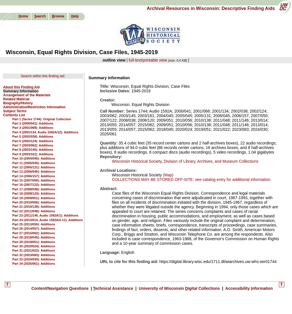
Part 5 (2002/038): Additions (32, 136)
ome (23, 16)
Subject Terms (15, 111)
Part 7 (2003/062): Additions (32, 145)
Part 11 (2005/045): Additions (33, 163)
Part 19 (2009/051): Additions (33, 198)
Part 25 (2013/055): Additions (33, 224)
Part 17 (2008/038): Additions (33, 189)
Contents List (14, 115)
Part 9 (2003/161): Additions (32, 154)
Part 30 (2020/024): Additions (33, 246)
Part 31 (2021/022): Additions (33, 250)
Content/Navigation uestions (60, 288)
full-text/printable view (148, 60)
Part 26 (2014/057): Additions (33, 228)
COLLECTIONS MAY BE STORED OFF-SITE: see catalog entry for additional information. (191, 179)
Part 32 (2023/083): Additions (33, 255)
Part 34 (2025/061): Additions (33, 263)
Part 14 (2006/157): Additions (33, 176)
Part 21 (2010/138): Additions (33, 206)
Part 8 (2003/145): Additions (32, 149)
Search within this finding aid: (43, 76)
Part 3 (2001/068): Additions (32, 127)
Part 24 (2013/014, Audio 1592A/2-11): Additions (47, 220)
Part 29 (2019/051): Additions (33, 242)
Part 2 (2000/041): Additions (32, 123)
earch (40, 16)
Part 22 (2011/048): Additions (33, 211)
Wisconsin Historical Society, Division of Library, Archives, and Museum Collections (185, 161)
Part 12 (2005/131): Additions (33, 167)
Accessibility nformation (248, 288)
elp (75, 16)
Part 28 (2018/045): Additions (33, 237)
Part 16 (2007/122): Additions (33, 184)
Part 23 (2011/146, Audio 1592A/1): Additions (45, 215)
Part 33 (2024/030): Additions (33, 259)
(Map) (167, 175)
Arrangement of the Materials (26, 95)
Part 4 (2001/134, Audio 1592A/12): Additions (45, 132)
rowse (58, 16)
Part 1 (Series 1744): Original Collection (41, 119)
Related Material (16, 99)
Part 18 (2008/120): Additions (33, 193)
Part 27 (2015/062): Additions (33, 233)
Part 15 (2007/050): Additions (33, 180)
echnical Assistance (113, 288)
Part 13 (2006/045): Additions (33, 171)
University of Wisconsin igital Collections (179, 288)
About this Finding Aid (21, 87)
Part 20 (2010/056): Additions (33, 202)
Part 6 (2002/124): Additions (32, 141)
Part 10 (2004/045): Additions (33, 158)
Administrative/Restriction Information (34, 107)
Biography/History (18, 103)
